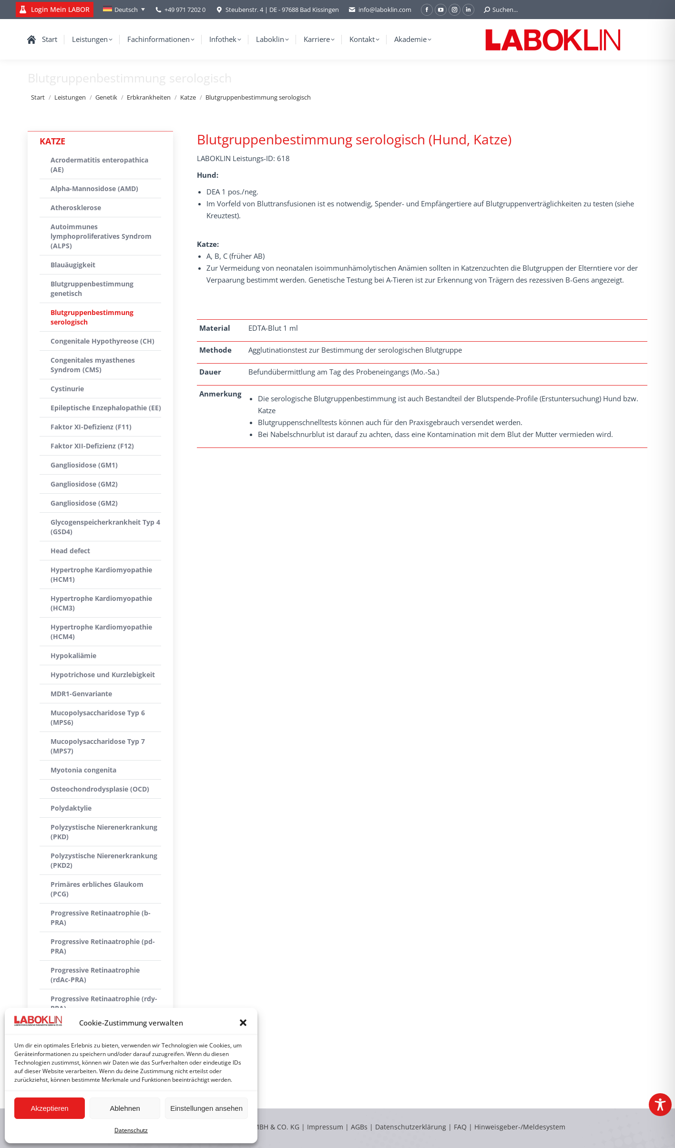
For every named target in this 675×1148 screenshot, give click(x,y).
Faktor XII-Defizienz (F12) (92, 445)
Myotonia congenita (83, 769)
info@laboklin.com (379, 9)
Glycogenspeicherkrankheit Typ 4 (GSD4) (105, 527)
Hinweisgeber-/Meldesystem (519, 1126)
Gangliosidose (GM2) (84, 483)
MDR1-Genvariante (81, 693)
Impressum (325, 1126)
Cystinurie (67, 388)
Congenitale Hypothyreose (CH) (102, 340)
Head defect (70, 550)
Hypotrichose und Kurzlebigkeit (103, 674)
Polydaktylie (71, 808)
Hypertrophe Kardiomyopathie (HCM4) (101, 631)
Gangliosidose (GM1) (84, 464)
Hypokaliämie (73, 655)
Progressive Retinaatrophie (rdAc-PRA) (95, 974)
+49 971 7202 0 (184, 9)
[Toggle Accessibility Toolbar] (660, 1104)
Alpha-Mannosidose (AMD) (94, 188)
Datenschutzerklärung (410, 1126)
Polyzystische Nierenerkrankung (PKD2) (104, 860)
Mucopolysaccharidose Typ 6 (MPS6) (98, 717)
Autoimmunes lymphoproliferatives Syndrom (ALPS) (101, 236)
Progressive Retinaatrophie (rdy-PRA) (104, 1003)
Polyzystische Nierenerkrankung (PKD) (104, 832)
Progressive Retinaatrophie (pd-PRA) (103, 946)
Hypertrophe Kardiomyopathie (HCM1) (101, 574)
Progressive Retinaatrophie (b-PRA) (101, 917)
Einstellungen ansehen (206, 1108)
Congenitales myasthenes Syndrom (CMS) (93, 365)
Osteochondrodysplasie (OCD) (100, 788)
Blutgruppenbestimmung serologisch (92, 317)
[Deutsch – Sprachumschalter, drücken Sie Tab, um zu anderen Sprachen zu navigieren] (124, 9)
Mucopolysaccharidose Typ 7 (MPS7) (98, 746)
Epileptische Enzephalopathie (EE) (106, 407)
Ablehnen (125, 1108)
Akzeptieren (49, 1108)
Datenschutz (131, 1130)
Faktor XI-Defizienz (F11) (91, 426)
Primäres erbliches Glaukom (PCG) (97, 889)
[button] (243, 1022)
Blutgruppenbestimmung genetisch (92, 288)
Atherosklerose (76, 207)
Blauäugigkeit (73, 264)
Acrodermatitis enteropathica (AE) (99, 164)
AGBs (360, 1126)
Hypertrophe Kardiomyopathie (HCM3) (101, 603)
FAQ (460, 1126)
